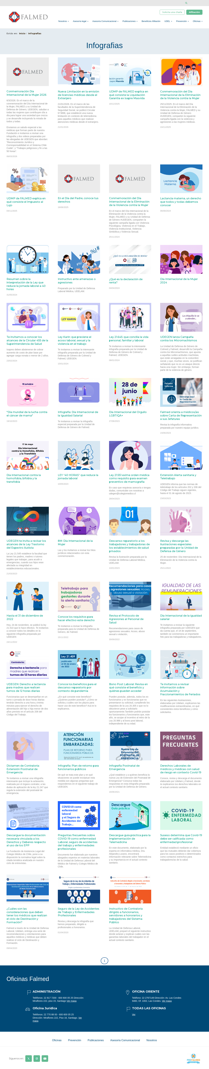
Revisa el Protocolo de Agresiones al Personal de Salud (126, 621)
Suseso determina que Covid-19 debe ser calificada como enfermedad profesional (181, 840)
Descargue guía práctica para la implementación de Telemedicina (130, 840)
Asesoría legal (79, 22)
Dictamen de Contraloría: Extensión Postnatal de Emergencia (23, 771)
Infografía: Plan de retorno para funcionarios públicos (78, 769)
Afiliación (194, 12)
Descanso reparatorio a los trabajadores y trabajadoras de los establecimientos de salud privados (129, 547)
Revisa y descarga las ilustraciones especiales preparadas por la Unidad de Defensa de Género (179, 547)
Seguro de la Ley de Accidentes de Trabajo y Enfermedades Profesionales (78, 914)
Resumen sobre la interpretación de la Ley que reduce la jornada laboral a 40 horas (26, 286)
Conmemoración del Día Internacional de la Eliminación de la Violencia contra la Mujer (180, 97)
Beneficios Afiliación (151, 22)
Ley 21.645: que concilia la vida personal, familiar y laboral (128, 340)
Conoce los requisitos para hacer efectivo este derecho (76, 620)
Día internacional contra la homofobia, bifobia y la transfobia (24, 480)
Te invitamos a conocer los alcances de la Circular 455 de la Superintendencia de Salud (27, 342)
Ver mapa (72, 1002)
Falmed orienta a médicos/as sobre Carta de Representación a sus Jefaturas (181, 417)
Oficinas (197, 22)
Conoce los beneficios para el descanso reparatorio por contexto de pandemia (77, 689)
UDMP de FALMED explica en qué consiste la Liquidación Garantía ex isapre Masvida (128, 97)
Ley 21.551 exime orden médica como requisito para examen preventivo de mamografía (129, 480)
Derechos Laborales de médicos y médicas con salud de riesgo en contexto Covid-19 (180, 771)
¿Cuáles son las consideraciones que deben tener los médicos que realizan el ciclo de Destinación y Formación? (27, 917)
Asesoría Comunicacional (104, 22)
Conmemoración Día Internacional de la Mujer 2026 (26, 95)
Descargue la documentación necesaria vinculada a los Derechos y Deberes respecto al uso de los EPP (26, 842)
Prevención (181, 22)
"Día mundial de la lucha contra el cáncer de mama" (27, 415)
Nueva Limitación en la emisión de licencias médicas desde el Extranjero (78, 97)
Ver (134, 1016)
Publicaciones (129, 22)
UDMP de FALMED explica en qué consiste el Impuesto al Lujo (26, 204)
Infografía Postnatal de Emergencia (124, 769)
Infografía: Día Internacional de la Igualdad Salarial (78, 415)
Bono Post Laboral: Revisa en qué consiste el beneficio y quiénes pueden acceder (128, 689)
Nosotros (62, 22)
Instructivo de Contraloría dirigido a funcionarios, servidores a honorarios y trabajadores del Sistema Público (126, 917)
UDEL (167, 22)
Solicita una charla (172, 12)
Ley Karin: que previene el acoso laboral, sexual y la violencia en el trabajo (74, 342)
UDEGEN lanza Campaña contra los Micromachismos (178, 340)
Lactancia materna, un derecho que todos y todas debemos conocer (180, 204)
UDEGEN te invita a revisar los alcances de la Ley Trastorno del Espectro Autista (26, 546)
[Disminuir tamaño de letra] (196, 3)
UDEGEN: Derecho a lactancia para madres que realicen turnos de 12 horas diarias (26, 689)
